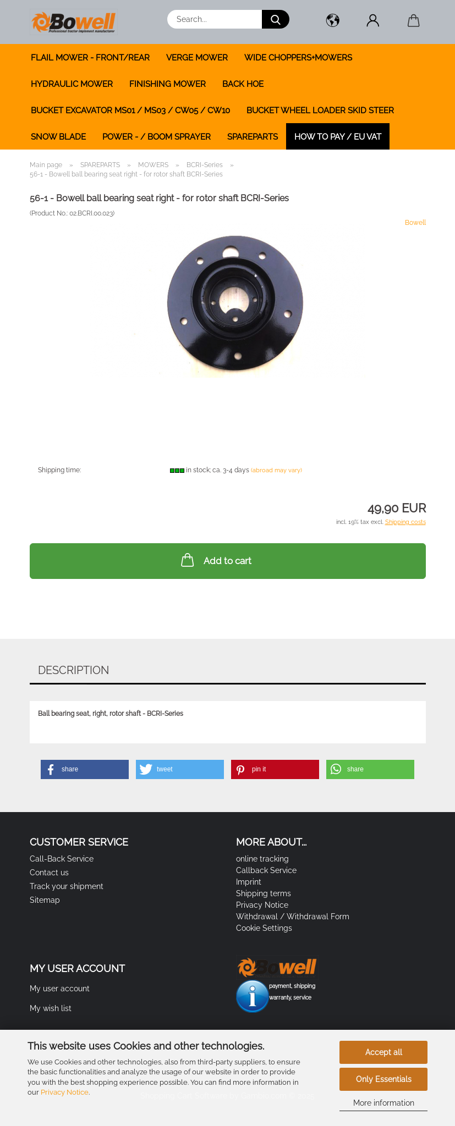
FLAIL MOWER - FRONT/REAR (90, 58)
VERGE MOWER (197, 58)
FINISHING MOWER (167, 84)
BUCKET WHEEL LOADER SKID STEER (320, 110)
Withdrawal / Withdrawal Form (292, 916)
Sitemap (45, 900)
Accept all (383, 1052)
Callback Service (266, 870)
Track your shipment (66, 886)
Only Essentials (384, 1079)
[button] (333, 22)
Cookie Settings (264, 928)
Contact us (49, 872)
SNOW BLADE (58, 137)
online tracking (262, 858)
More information (383, 1103)
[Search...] (275, 19)
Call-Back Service (62, 858)
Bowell (415, 223)
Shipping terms (263, 893)
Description (73, 670)
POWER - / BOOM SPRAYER (156, 137)
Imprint (248, 881)
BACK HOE (243, 84)
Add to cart (215, 559)
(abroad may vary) (276, 470)
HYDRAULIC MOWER (72, 84)
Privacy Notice (65, 1092)
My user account (60, 988)
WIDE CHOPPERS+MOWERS (298, 58)
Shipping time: (59, 470)
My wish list (51, 1008)
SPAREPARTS (252, 137)
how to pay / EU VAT (337, 137)
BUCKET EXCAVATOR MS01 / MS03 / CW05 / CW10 (130, 110)
